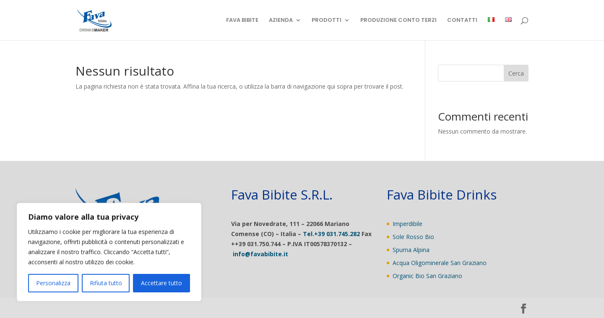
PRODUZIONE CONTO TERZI (398, 20)
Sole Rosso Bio (413, 237)
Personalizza (53, 283)
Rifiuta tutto (106, 283)
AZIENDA (281, 20)
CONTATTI (462, 20)
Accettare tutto (161, 283)
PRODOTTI (326, 20)
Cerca (516, 73)
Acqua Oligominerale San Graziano (440, 263)
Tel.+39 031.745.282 (331, 234)
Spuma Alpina (411, 250)
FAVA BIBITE (242, 20)
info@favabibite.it (260, 254)
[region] (109, 252)
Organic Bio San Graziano (427, 276)
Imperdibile (407, 224)
